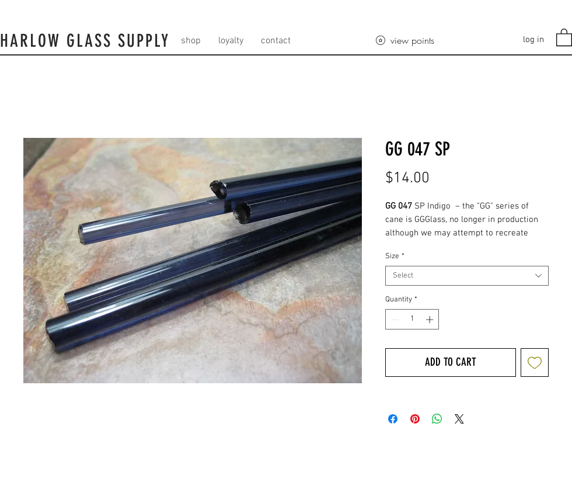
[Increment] (431, 319)
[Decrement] (394, 319)
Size (394, 256)
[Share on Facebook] (393, 419)
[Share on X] (459, 419)
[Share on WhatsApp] (437, 419)
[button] (564, 36)
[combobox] (467, 276)
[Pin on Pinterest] (415, 419)
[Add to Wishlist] (535, 362)
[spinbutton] (412, 319)
